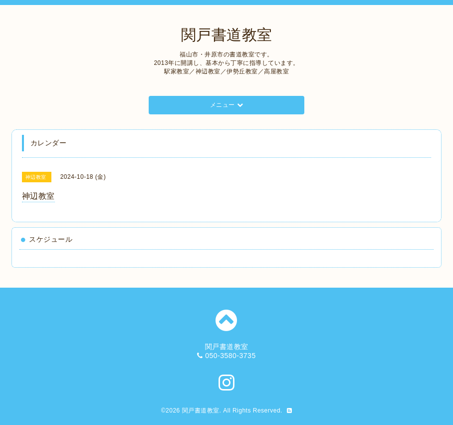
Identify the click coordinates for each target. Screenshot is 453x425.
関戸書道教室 (226, 34)
